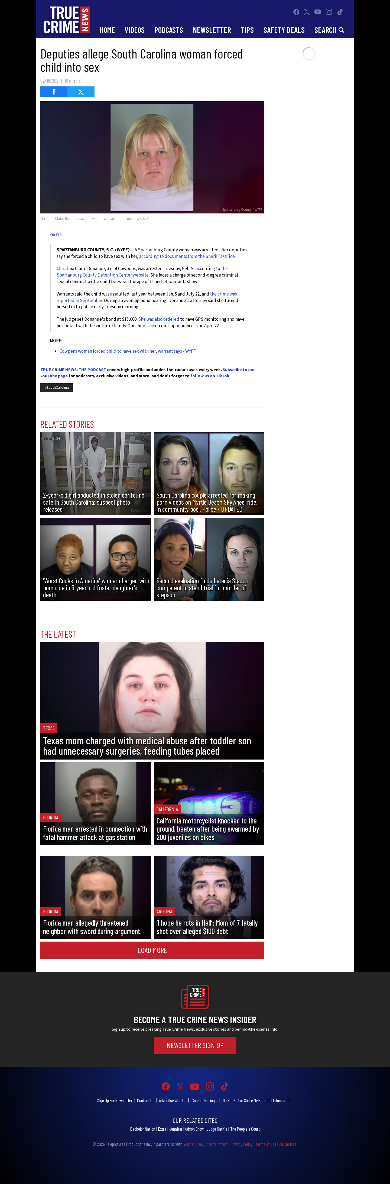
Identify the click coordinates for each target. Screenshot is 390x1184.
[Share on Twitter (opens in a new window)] (81, 91)
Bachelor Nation (142, 1128)
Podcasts (168, 29)
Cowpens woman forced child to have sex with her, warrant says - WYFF (128, 351)
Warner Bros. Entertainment (205, 1144)
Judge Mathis (217, 1128)
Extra (162, 1128)
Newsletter (212, 29)
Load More (152, 950)
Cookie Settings (204, 1100)
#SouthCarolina (56, 387)
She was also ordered (158, 319)
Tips (247, 29)
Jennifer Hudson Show (186, 1128)
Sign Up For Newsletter (114, 1100)
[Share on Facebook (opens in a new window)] (53, 91)
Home (107, 29)
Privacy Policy (241, 1144)
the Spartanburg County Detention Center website (142, 271)
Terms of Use (265, 1144)
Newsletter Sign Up (195, 1045)
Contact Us (145, 1100)
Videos (135, 29)
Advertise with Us (172, 1100)
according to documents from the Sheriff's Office (187, 256)
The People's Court (245, 1128)
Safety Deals (284, 29)
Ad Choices (288, 1144)
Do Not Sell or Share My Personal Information (257, 1100)
